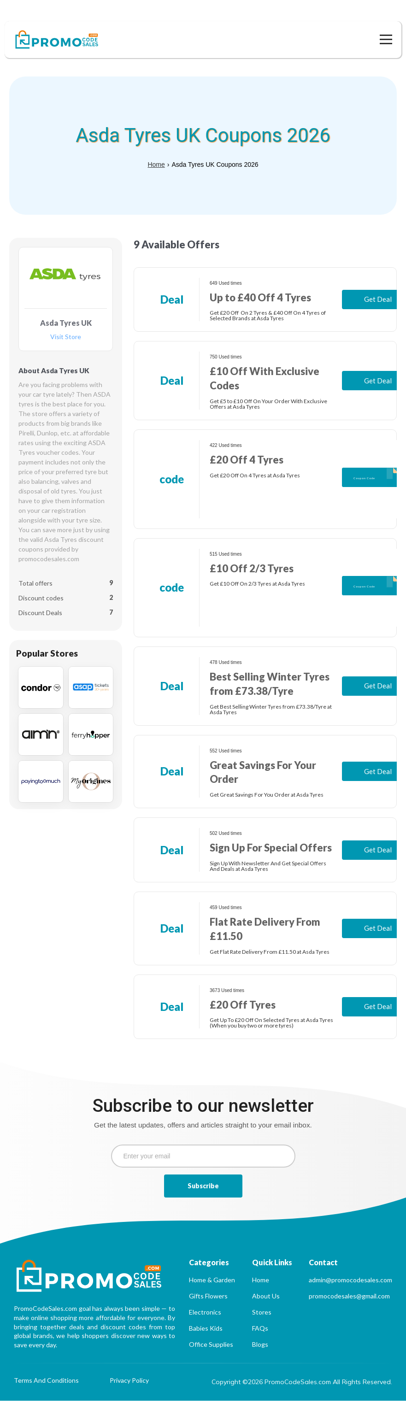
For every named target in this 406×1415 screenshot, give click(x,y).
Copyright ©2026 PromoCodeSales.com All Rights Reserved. (302, 1396)
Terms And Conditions (46, 1395)
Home (156, 150)
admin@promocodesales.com (350, 1294)
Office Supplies (211, 1358)
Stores (261, 1326)
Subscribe (203, 1200)
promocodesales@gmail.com (349, 1310)
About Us (266, 1310)
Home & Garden (212, 1294)
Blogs (260, 1358)
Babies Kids (206, 1342)
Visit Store (65, 323)
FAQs (260, 1342)
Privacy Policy (129, 1395)
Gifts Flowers (208, 1310)
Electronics (205, 1326)
